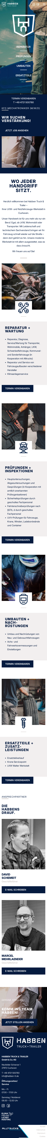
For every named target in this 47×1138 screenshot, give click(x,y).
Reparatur (23, 46)
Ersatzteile (23, 75)
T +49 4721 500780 (23, 102)
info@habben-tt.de (10, 1076)
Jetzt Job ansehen (16, 130)
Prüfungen (23, 56)
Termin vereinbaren (23, 98)
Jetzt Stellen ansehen (19, 1022)
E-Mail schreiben (15, 889)
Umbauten (23, 65)
